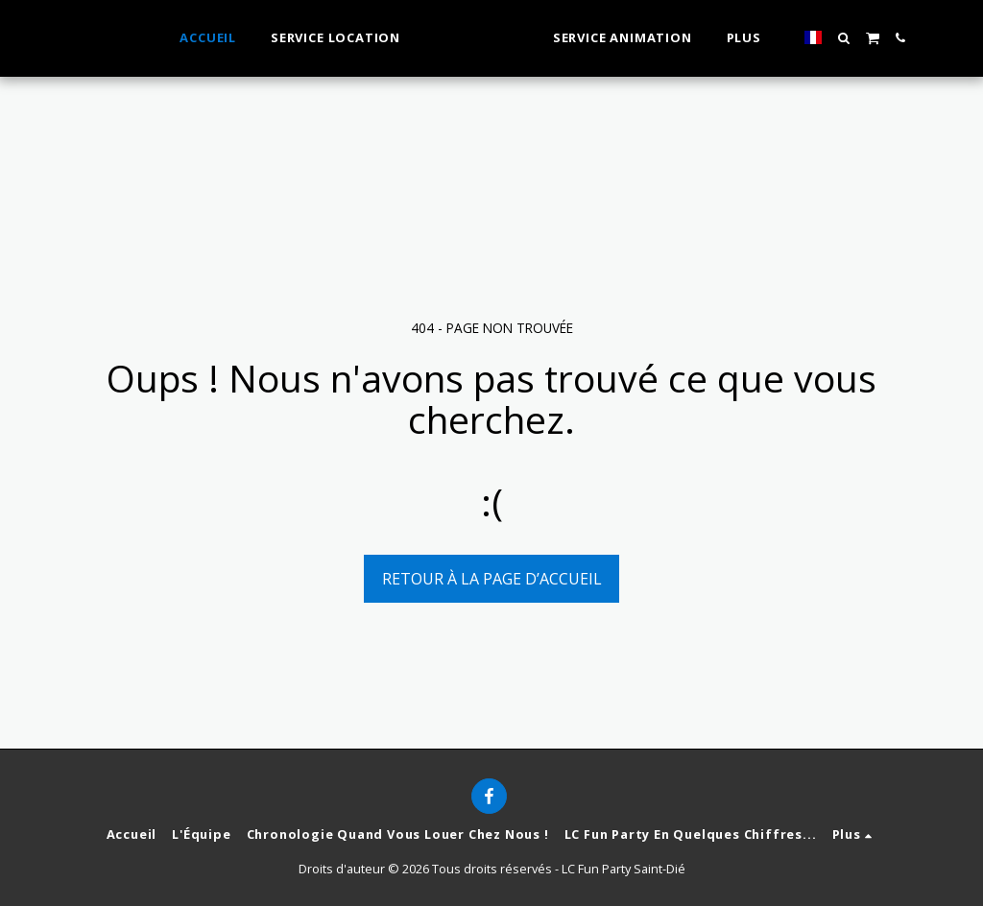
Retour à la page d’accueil (492, 578)
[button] (865, 38)
